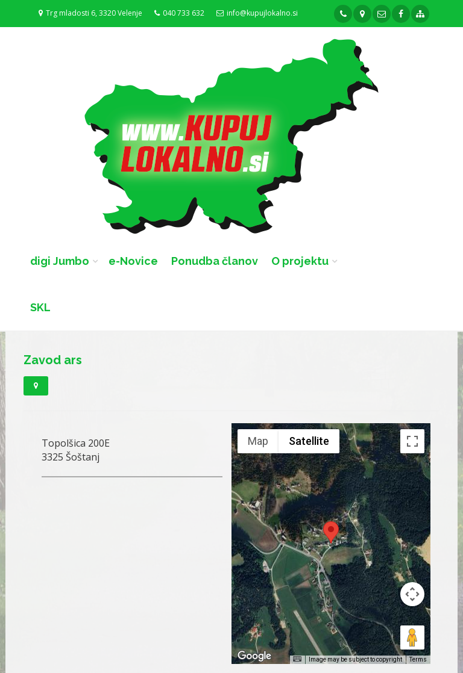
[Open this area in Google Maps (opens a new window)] (254, 656)
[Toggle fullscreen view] (412, 441)
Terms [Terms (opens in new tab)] (418, 659)
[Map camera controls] (412, 594)
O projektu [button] (300, 261)
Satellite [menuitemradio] (309, 441)
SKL (40, 307)
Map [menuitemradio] (258, 441)
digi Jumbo (59, 261)
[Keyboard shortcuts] (297, 659)
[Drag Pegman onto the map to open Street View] (412, 637)
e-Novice (133, 261)
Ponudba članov (214, 261)
